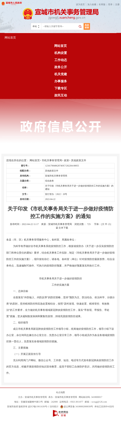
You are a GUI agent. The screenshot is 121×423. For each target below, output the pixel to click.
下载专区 (60, 88)
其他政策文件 (78, 160)
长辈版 (103, 4)
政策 (66, 160)
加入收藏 (93, 4)
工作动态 (60, 60)
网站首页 (10, 37)
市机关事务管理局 (52, 160)
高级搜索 (87, 26)
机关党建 (60, 74)
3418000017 (96, 397)
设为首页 (81, 4)
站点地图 (60, 392)
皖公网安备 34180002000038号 (76, 406)
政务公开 (60, 67)
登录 (111, 4)
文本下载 (63, 228)
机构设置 (60, 53)
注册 (117, 4)
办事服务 (60, 81)
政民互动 (60, 95)
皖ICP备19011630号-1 (38, 406)
